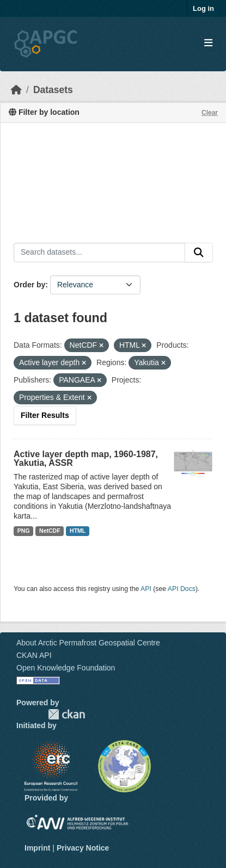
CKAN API (34, 655)
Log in (203, 8)
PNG (23, 530)
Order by (29, 284)
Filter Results (45, 415)
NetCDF (49, 530)
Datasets (53, 89)
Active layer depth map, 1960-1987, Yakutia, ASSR (86, 458)
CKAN (66, 714)
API (146, 589)
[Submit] (199, 252)
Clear (209, 112)
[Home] (16, 89)
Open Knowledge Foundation (65, 667)
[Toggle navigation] (208, 43)
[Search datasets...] (99, 252)
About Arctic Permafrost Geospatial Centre (88, 642)
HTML (77, 530)
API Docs (182, 589)
